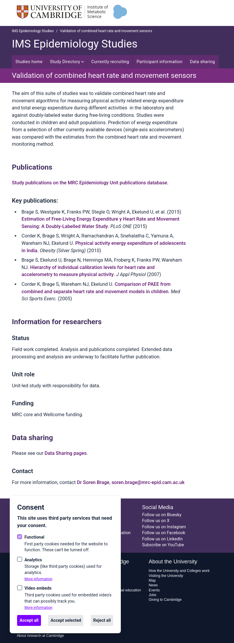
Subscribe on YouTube (163, 544)
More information (38, 579)
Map (152, 580)
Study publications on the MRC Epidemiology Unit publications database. (90, 183)
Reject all (102, 620)
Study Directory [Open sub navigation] (67, 61)
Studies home (29, 61)
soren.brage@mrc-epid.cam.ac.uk (147, 482)
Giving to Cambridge (165, 600)
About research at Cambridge (40, 636)
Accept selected (66, 620)
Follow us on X (155, 520)
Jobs (152, 595)
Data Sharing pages (66, 453)
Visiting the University (166, 576)
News (153, 585)
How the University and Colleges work (179, 571)
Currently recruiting (110, 61)
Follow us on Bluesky (161, 514)
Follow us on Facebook (163, 532)
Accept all (29, 620)
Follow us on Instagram (164, 526)
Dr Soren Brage (93, 482)
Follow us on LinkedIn (162, 539)
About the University (173, 561)
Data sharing (202, 61)
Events (154, 590)
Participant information (159, 61)
